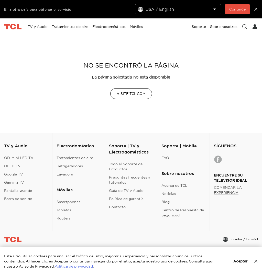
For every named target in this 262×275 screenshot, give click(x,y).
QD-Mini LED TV (19, 158)
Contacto (117, 207)
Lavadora (65, 174)
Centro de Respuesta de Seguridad (182, 212)
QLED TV (12, 166)
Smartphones (68, 202)
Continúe (237, 9)
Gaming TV (14, 182)
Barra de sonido (18, 198)
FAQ (165, 158)
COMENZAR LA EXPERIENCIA (228, 190)
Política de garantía (126, 198)
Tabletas (64, 210)
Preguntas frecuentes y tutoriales (129, 180)
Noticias (168, 193)
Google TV (13, 174)
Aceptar (240, 261)
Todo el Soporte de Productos (126, 166)
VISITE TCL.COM (131, 93)
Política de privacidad (73, 266)
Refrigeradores (70, 166)
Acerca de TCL (174, 185)
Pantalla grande (18, 190)
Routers (64, 218)
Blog (165, 202)
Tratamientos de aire (75, 158)
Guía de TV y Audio (126, 190)
